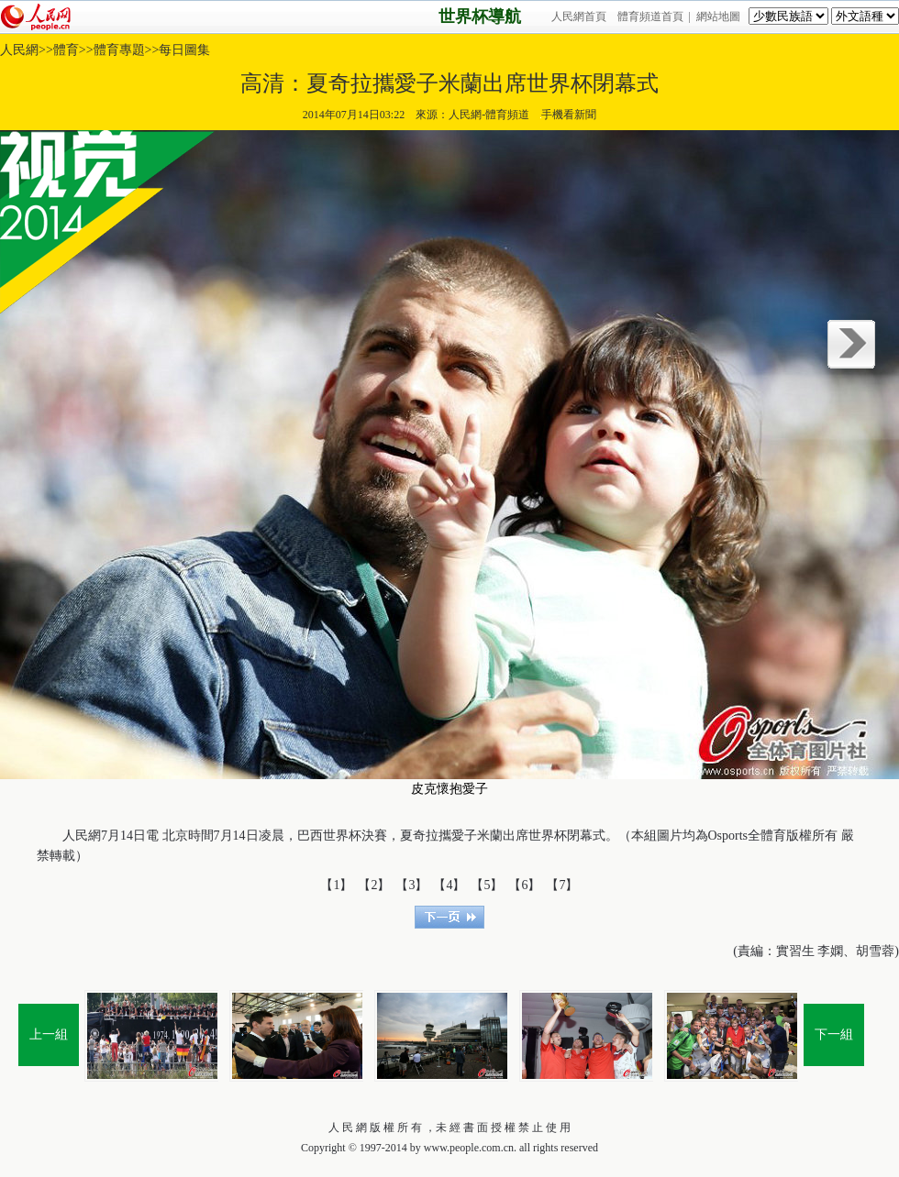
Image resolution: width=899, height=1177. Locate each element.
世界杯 (342, 835)
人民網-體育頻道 (489, 114)
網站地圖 (718, 16)
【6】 (524, 885)
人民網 (19, 50)
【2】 (374, 885)
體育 (66, 50)
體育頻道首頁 (650, 16)
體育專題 (119, 50)
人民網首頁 (578, 16)
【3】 (411, 885)
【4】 (449, 885)
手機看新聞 (568, 114)
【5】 (487, 885)
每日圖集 (184, 50)
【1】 (336, 885)
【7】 (562, 885)
